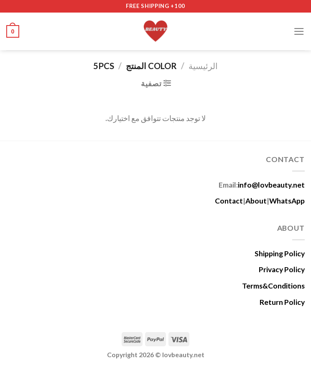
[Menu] (299, 31)
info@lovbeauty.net (271, 184)
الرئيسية (203, 66)
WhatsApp (287, 200)
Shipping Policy (280, 253)
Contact (229, 200)
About (256, 200)
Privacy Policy (282, 269)
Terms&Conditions (273, 285)
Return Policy (282, 302)
